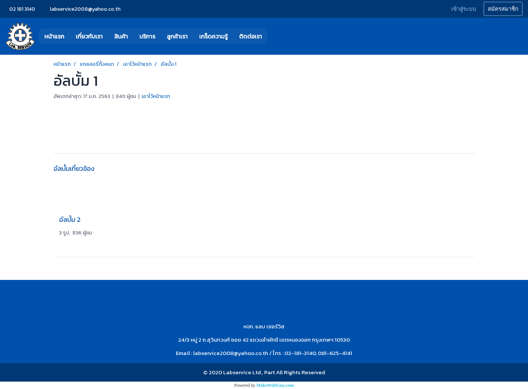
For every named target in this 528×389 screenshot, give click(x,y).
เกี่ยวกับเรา (89, 36)
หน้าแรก (54, 36)
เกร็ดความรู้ (213, 36)
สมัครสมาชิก (503, 9)
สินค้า (121, 36)
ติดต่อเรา (250, 36)
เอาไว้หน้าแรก (156, 96)
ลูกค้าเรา (177, 36)
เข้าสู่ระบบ (463, 9)
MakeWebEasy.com (275, 385)
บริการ (147, 36)
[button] (278, 36)
